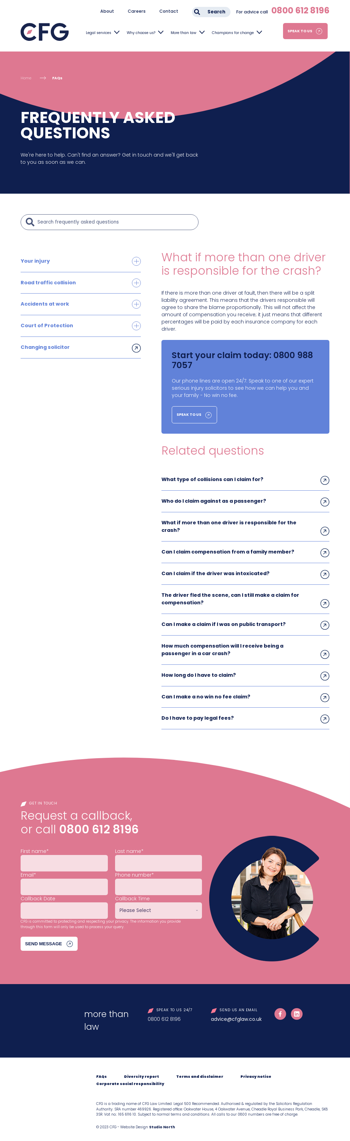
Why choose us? (141, 32)
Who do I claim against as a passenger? (212, 500)
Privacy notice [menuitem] (255, 1072)
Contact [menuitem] (168, 11)
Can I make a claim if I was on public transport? (222, 621)
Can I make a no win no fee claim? (205, 692)
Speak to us (299, 31)
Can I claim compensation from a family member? (227, 550)
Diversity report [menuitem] (141, 1072)
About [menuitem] (107, 11)
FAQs (57, 78)
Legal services (98, 32)
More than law (183, 32)
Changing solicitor (45, 346)
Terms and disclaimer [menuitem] (199, 1072)
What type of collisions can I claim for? (211, 479)
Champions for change (233, 32)
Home (26, 78)
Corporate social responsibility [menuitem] (130, 1079)
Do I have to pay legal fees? (197, 713)
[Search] (116, 222)
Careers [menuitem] (137, 11)
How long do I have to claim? (198, 671)
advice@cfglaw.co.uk (236, 1014)
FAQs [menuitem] (101, 1072)
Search (216, 12)
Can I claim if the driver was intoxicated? (214, 571)
